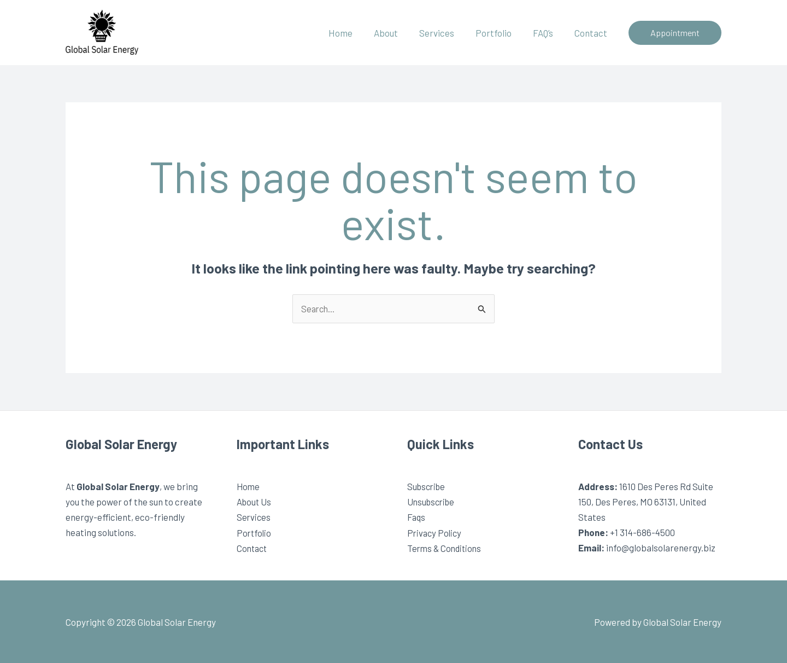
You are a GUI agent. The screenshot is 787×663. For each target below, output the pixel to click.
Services (445, 32)
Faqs (416, 517)
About (398, 32)
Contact (591, 32)
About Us (255, 502)
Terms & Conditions (446, 548)
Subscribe (427, 486)
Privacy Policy (435, 532)
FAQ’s (547, 32)
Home (355, 32)
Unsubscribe (432, 502)
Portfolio (500, 32)
